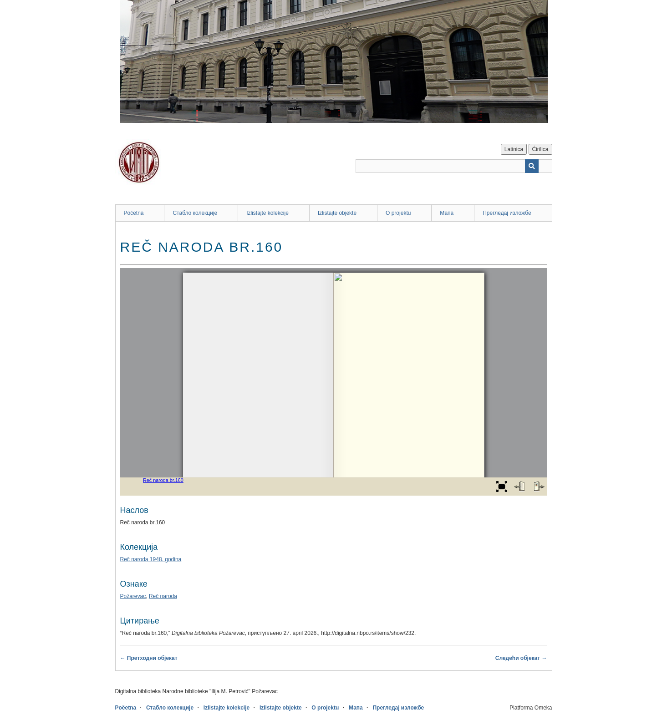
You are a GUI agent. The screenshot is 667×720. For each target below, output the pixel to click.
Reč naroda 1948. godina (151, 559)
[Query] (454, 166)
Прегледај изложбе (507, 213)
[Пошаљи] (532, 166)
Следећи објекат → (521, 658)
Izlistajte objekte (337, 213)
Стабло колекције (195, 213)
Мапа (446, 213)
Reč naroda (163, 596)
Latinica (513, 149)
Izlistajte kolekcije (267, 213)
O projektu (398, 213)
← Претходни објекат (149, 658)
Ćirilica (540, 149)
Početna (134, 213)
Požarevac (133, 596)
